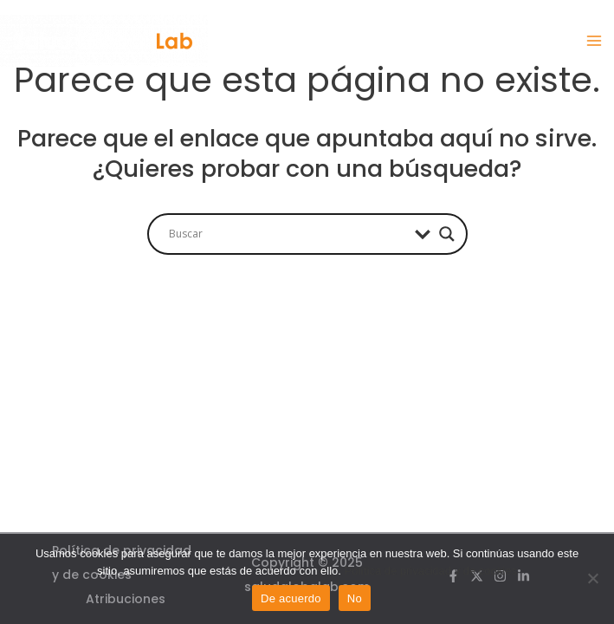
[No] (592, 578)
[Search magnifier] (447, 234)
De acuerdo (291, 598)
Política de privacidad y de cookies (430, 570)
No (354, 598)
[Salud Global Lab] (104, 41)
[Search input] (287, 234)
